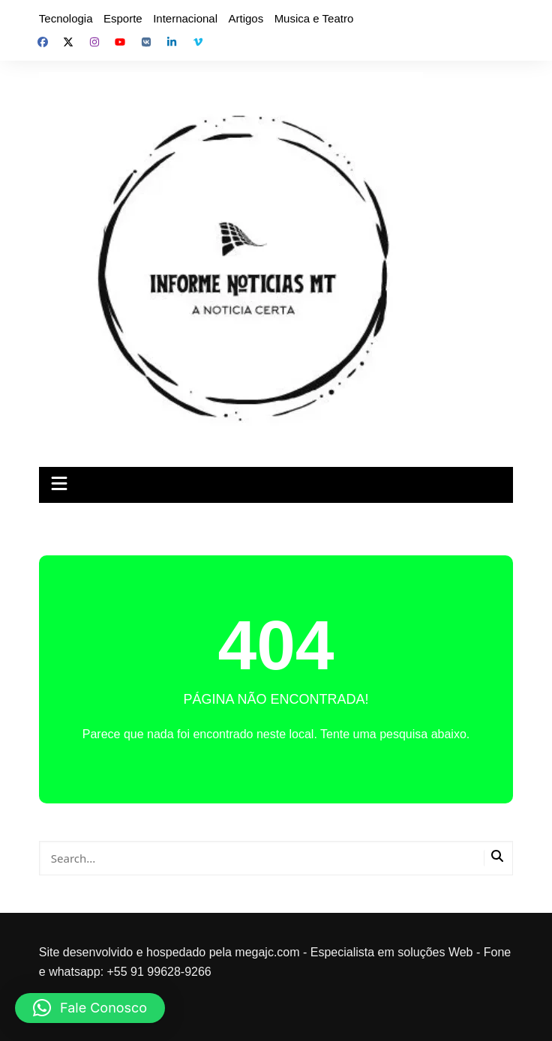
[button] (90, 1008)
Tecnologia (66, 18)
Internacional (185, 18)
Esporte (123, 18)
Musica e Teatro (314, 18)
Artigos (245, 18)
